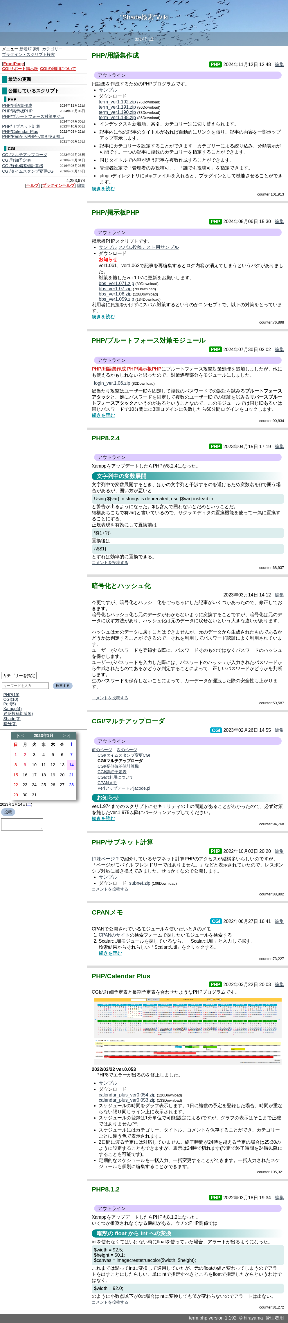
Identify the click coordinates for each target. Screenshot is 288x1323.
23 (25, 784)
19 (53, 775)
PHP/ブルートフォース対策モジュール (149, 340)
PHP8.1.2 (106, 1189)
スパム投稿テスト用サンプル (148, 247)
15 (15, 775)
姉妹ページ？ (106, 858)
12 (53, 764)
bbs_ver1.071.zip (116, 283)
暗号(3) (10, 723)
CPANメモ (107, 782)
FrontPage (13, 63)
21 (71, 775)
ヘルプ (32, 185)
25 (43, 784)
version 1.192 (223, 1317)
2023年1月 (43, 735)
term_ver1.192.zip (117, 101)
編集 (81, 185)
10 (34, 764)
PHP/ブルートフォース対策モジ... (33, 116)
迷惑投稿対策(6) (18, 713)
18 (43, 775)
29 (15, 795)
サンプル (108, 89)
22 (15, 784)
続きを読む (103, 188)
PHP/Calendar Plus (20, 131)
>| (68, 735)
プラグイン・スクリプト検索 (28, 54)
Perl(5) (9, 704)
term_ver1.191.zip (117, 107)
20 (62, 775)
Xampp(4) (12, 708)
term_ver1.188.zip (117, 117)
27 (62, 784)
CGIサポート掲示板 (20, 68)
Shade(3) (12, 718)
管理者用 (274, 1317)
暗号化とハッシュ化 (121, 586)
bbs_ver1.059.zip (116, 299)
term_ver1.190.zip (117, 112)
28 (71, 784)
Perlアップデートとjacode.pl (124, 788)
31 (34, 795)
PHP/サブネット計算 (21, 126)
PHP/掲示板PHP (17, 111)
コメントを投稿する (110, 562)
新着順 (25, 49)
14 (71, 764)
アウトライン (112, 75)
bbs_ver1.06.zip (115, 293)
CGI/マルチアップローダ (24, 154)
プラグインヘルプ (58, 185)
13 (62, 764)
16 (25, 775)
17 (34, 775)
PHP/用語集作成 (17, 105)
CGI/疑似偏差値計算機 (22, 165)
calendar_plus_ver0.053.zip (127, 1100)
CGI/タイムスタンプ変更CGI (28, 171)
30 (25, 795)
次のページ (127, 749)
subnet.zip (139, 883)
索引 (37, 49)
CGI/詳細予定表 (16, 160)
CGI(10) (10, 699)
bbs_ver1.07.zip (115, 288)
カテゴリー (52, 49)
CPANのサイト (114, 935)
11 (43, 764)
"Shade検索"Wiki (144, 17)
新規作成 (144, 39)
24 (34, 784)
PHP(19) (11, 694)
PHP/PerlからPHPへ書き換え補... (33, 136)
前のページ (102, 749)
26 (53, 784)
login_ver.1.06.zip (112, 383)
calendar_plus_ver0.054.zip (127, 1094)
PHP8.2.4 (106, 438)
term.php (198, 1317)
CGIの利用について (58, 68)
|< (18, 735)
